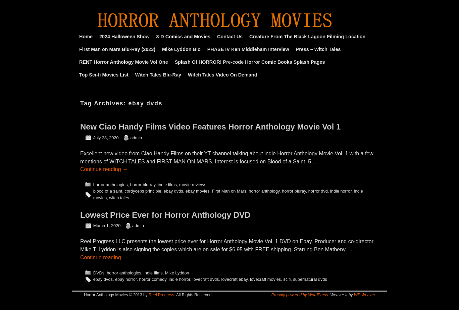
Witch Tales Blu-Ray (158, 75)
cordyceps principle (142, 191)
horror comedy (152, 279)
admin (136, 137)
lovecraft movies (265, 279)
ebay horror (126, 279)
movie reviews (192, 184)
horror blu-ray (143, 184)
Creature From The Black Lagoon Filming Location (307, 36)
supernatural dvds (310, 279)
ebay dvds (173, 191)
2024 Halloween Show (124, 36)
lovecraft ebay (234, 279)
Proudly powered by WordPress (299, 295)
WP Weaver (364, 295)
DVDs (98, 272)
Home (86, 36)
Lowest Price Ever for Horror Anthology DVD (165, 214)
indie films (167, 184)
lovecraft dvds (206, 279)
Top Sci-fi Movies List (104, 75)
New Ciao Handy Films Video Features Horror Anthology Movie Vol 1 (210, 126)
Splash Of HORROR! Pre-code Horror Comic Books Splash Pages (250, 62)
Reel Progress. (162, 295)
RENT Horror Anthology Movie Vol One (123, 62)
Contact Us (230, 36)
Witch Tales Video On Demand (222, 75)
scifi (287, 279)
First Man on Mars (229, 191)
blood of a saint (107, 191)
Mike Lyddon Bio (181, 49)
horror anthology (264, 191)
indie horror (341, 191)
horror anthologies (110, 184)
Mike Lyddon (177, 272)
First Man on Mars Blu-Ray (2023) (117, 49)
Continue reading (104, 169)
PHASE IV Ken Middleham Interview (248, 49)
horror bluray (294, 191)
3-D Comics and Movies (183, 36)
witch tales (119, 197)
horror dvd (318, 191)
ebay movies (198, 191)
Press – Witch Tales (318, 49)
